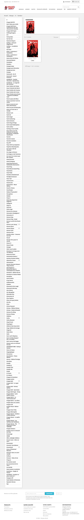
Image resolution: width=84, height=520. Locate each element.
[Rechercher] (71, 6)
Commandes (46, 508)
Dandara (9, 64)
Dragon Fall (10, 404)
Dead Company (11, 161)
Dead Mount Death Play (13, 168)
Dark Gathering (11, 119)
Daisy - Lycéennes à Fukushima (12, 52)
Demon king (10, 217)
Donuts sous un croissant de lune (13, 344)
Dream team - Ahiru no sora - (13, 440)
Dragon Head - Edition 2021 (12, 407)
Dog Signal (9, 324)
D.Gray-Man (10, 37)
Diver (8, 304)
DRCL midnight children (13, 438)
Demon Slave (10, 226)
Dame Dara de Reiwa (12, 58)
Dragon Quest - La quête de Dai (13, 418)
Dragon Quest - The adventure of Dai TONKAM (12, 425)
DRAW (8, 436)
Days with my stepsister (13, 145)
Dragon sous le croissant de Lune (13, 431)
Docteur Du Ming (11, 312)
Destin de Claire (11, 254)
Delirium (9, 207)
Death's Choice (11, 188)
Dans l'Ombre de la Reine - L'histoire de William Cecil (13, 95)
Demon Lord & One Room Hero (13, 221)
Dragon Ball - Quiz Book (13, 390)
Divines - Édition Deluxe (13, 308)
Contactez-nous (27, 510)
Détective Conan (11, 260)
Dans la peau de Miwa (12, 99)
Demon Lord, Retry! (12, 224)
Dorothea (9, 361)
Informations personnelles (49, 506)
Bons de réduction (47, 514)
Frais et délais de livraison (30, 507)
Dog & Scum (10, 322)
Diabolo (9, 284)
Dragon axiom (10, 379)
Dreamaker (10, 443)
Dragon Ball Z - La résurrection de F (11, 398)
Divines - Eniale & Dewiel (13, 310)
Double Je (9, 365)
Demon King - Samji (12, 219)
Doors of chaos (11, 350)
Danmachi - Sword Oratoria (11, 76)
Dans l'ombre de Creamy (13, 90)
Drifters (9, 456)
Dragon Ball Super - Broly (13, 392)
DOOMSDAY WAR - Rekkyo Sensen (14, 347)
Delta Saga (9, 209)
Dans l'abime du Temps (13, 86)
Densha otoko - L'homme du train (13, 235)
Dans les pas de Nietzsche (14, 107)
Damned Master (11, 60)
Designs (9, 247)
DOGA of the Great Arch (13, 326)
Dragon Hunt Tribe (11, 410)
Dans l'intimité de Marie (13, 88)
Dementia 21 (10, 215)
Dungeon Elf (10, 478)
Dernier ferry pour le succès (12, 240)
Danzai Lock (10, 113)
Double (8, 363)
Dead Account (10, 159)
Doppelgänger (10, 352)
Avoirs (44, 510)
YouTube (60, 493)
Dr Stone (9, 373)
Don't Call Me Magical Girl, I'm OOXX (12, 338)
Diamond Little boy (12, 288)
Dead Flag (9, 167)
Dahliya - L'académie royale (12, 46)
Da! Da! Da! (10, 39)
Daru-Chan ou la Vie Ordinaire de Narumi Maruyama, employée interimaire (13, 133)
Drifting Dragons (11, 33)
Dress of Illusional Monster (11, 450)
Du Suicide (9, 467)
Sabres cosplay (71, 9)
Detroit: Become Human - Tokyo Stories (13, 265)
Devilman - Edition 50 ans (13, 272)
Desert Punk (10, 245)
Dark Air (9, 115)
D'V (7, 35)
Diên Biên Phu (10, 294)
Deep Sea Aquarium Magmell (12, 200)
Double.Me (9, 369)
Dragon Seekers (11, 428)
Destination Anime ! (12, 256)
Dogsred (9, 330)
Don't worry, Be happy (13, 341)
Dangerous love (11, 70)
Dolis (8, 334)
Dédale (8, 196)
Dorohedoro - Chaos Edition (12, 356)
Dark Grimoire (10, 121)
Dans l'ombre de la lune (13, 92)
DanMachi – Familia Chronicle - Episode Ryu (13, 80)
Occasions (52, 9)
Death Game (10, 180)
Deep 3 (8, 198)
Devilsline (9, 276)
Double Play (10, 367)
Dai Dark (9, 49)
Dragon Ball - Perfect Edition (12, 387)
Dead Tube (9, 172)
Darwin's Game (11, 139)
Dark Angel (10, 117)
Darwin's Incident (11, 141)
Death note (10, 182)
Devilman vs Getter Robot (14, 274)
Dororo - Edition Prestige (13, 359)
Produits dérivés (42, 9)
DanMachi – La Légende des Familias (13, 83)
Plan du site (26, 512)
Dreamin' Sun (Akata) (12, 445)
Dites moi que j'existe (12, 300)
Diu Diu (8, 302)
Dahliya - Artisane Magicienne (11, 43)
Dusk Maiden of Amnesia (13, 480)
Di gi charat (10, 280)
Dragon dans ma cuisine (13, 402)
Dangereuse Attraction (13, 68)
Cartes (33, 9)
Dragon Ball (10, 381)
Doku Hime (10, 332)
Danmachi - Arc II (11, 74)
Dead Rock (9, 170)
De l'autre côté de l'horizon (11, 149)
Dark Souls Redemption (13, 125)
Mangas (21, 9)
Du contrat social (11, 462)
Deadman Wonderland (13, 174)
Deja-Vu (9, 205)
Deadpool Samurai (12, 176)
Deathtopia (10, 190)
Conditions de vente (28, 508)
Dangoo (9, 72)
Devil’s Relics (10, 278)
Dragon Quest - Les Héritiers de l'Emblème (13, 421)
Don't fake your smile (12, 24)
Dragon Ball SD (11, 22)
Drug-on (9, 460)
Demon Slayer (10, 228)
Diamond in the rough (12, 286)
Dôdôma (9, 316)
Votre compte (47, 505)
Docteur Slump (11, 314)
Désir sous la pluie (11, 249)
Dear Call (9, 178)
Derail (8, 238)
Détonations (10, 262)
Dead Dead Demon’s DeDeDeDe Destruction (13, 164)
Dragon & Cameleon (12, 377)
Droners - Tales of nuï (12, 458)
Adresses (45, 512)
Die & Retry (10, 290)
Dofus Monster (11, 320)
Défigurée (9, 203)
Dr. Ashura (9, 375)
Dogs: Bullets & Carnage (13, 328)
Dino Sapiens (10, 298)
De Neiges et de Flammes (14, 154)
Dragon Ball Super (11, 31)
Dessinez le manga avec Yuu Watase (13, 251)
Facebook (57, 493)
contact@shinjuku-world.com (70, 514)
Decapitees (10, 194)
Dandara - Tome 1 (32, 58)
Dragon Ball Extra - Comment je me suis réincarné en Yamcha (12, 27)
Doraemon (9, 354)
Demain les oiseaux (12, 211)
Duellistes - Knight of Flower (12, 472)
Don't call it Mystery (12, 336)
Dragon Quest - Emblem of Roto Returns (13, 414)
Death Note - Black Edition (12, 185)
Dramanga (9, 434)
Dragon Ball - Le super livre (12, 383)
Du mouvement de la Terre (12, 464)
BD (64, 9)
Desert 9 (9, 243)
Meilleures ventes (8, 510)
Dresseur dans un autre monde (13, 453)
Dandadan (9, 62)
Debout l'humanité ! (12, 192)
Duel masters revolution (13, 469)
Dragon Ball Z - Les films (13, 400)
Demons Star (10, 232)
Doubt (8, 371)
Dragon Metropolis (12, 412)
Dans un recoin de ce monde (12, 110)
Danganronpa (10, 66)
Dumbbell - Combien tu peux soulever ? (13, 475)
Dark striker (10, 127)
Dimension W (10, 296)
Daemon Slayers (11, 41)
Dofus (8, 318)
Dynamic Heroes (11, 482)
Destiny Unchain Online (13, 258)
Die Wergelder (10, 292)
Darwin (8, 137)
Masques (59, 9)
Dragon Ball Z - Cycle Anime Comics (12, 394)
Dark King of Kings (12, 123)
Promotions (6, 507)
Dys (8, 484)
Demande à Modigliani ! (13, 213)
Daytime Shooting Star (13, 147)
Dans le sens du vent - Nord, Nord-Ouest (12, 104)
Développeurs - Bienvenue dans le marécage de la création (13, 269)
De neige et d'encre (12, 152)
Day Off (9, 143)
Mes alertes (45, 515)
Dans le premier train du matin (13, 101)
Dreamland (10, 447)
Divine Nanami (11, 306)
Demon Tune (10, 230)
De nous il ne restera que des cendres (13, 156)
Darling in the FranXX (12, 129)
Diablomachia (10, 282)
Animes (27, 9)
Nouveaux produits (8, 508)
